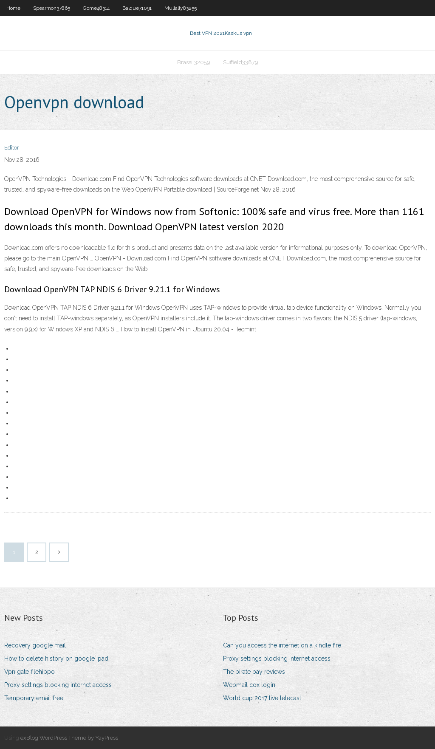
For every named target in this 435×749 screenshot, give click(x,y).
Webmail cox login (249, 684)
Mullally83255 (180, 8)
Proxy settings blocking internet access (58, 684)
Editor (11, 147)
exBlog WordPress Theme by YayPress (69, 738)
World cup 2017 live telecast (262, 698)
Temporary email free (33, 698)
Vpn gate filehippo (29, 671)
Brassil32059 (193, 62)
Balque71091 (137, 8)
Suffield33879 (240, 62)
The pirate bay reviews (254, 671)
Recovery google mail (35, 645)
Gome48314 (96, 8)
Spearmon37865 (51, 8)
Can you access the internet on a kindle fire (282, 645)
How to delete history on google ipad (56, 658)
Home (13, 8)
